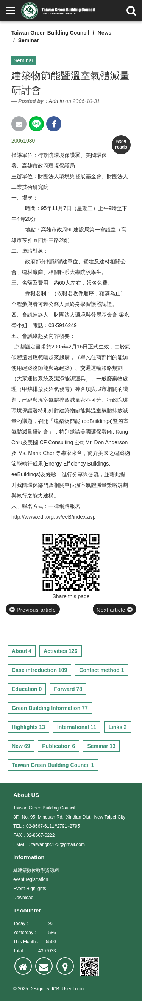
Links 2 (117, 727)
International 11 (76, 727)
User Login (73, 988)
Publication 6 (58, 746)
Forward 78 (68, 689)
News (105, 33)
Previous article (32, 610)
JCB (55, 988)
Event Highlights (29, 888)
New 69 (21, 746)
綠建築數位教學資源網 (36, 870)
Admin (56, 101)
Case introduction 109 (39, 670)
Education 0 (27, 689)
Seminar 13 (101, 746)
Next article (115, 610)
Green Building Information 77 (50, 708)
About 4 (21, 651)
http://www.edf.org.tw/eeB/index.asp (53, 517)
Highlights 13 (28, 727)
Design (36, 988)
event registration (30, 879)
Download (23, 897)
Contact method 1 (101, 670)
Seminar (28, 40)
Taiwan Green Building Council (50, 33)
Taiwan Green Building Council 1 (53, 765)
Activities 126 (61, 651)
